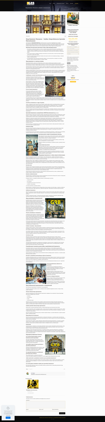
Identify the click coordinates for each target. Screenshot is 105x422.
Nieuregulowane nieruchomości (73, 8)
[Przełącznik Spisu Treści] (65, 36)
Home (73, 7)
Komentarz (28, 400)
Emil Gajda (33, 373)
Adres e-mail (41, 409)
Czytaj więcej (8, 415)
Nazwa (27, 409)
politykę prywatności (9, 413)
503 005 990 (73, 38)
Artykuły (76, 7)
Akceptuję (8, 417)
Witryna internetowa (55, 409)
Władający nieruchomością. (31, 390)
